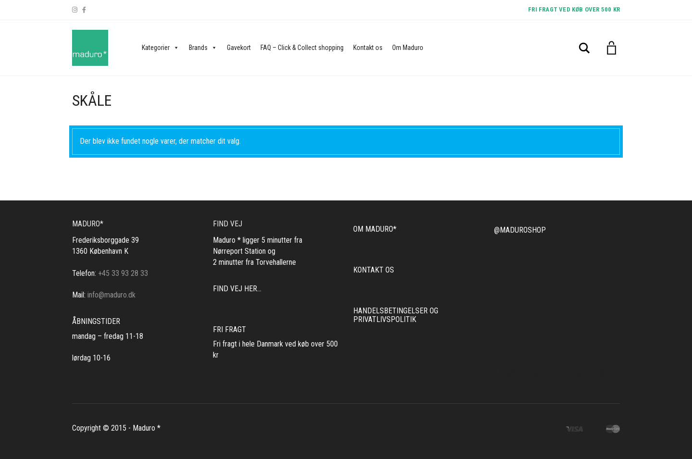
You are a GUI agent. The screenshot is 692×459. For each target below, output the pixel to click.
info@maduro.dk (111, 294)
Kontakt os (368, 47)
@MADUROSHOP (520, 230)
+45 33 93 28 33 (123, 273)
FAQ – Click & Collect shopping (302, 47)
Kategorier (160, 47)
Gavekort (239, 47)
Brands (203, 47)
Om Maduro (407, 47)
